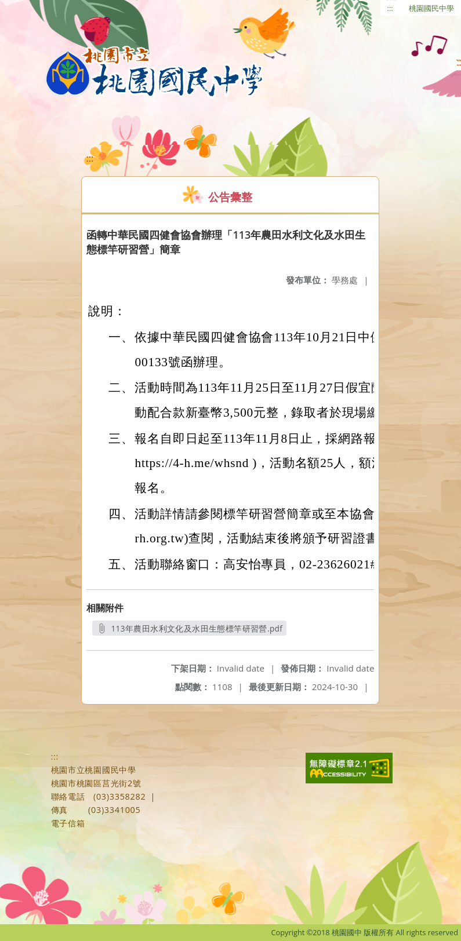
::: (390, 8)
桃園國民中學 (431, 8)
